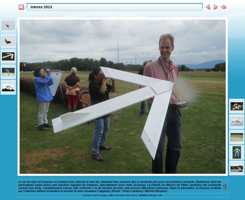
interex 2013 (41, 7)
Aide (159, 195)
